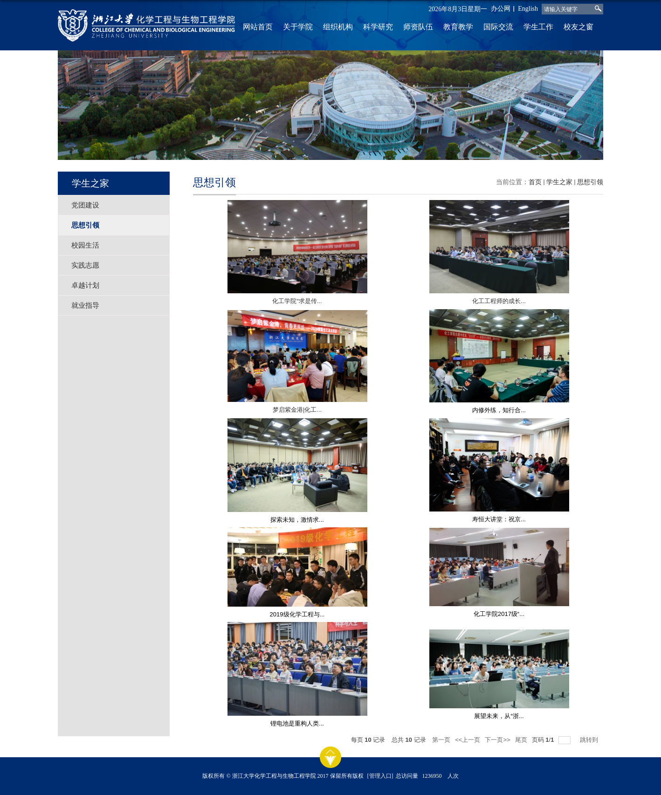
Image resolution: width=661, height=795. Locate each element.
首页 (535, 182)
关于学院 (298, 27)
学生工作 (538, 27)
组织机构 (338, 27)
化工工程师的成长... (499, 300)
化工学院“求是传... (297, 300)
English (528, 8)
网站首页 (258, 27)
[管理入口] (380, 776)
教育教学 (458, 27)
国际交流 (498, 27)
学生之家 (559, 182)
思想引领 (590, 182)
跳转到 (590, 739)
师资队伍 (418, 27)
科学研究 (378, 27)
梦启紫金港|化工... (297, 409)
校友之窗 (578, 27)
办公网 (500, 8)
